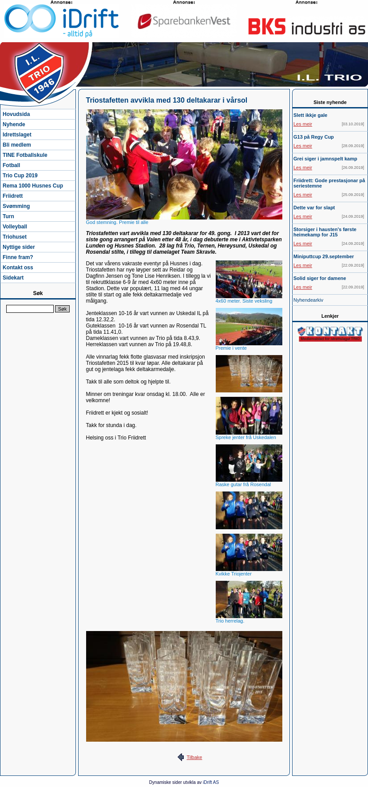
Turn (8, 216)
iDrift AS (211, 782)
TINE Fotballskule (25, 155)
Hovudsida (16, 114)
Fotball (11, 165)
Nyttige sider (19, 247)
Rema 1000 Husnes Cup (33, 186)
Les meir (302, 124)
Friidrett (13, 196)
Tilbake (194, 757)
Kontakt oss (18, 267)
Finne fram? (18, 257)
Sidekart (13, 278)
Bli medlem (17, 145)
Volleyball (15, 227)
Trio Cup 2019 (20, 175)
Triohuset (15, 237)
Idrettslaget (17, 135)
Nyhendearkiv (308, 300)
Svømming (16, 206)
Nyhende (14, 124)
